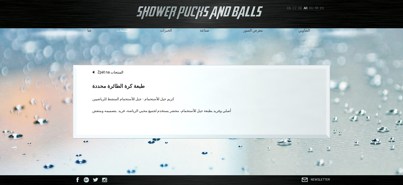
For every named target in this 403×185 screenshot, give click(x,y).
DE (300, 8)
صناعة (204, 30)
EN (289, 8)
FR (316, 8)
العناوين (304, 30)
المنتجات (123, 30)
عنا (89, 30)
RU (311, 8)
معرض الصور (253, 30)
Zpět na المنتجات (110, 72)
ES (322, 8)
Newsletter (320, 179)
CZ (294, 8)
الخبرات (166, 30)
